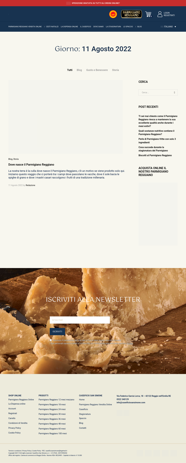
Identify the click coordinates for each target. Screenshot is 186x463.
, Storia (15, 159)
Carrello (11, 418)
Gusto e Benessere (97, 69)
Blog (139, 26)
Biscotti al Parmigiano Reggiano (155, 155)
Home (82, 400)
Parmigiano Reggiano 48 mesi (52, 424)
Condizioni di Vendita (17, 423)
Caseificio (83, 409)
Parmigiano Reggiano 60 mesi (52, 429)
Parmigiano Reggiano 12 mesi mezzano (56, 400)
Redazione (30, 185)
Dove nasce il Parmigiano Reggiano (31, 164)
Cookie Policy (14, 433)
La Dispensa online (69, 26)
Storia (115, 69)
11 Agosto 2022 (15, 185)
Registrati (169, 15)
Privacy (129, 343)
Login (163, 13)
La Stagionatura (113, 26)
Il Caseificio (85, 26)
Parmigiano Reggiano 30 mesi (52, 414)
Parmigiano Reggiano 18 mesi (52, 404)
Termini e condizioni (15, 451)
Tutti (69, 69)
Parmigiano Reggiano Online (21, 400)
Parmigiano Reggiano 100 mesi (53, 433)
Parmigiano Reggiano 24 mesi (52, 409)
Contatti (82, 428)
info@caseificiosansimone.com (131, 402)
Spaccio (82, 418)
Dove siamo (98, 26)
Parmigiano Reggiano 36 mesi (52, 419)
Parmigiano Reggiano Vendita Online (95, 404)
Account (12, 408)
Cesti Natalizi (52, 26)
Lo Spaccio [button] (128, 26)
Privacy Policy (14, 428)
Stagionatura (85, 414)
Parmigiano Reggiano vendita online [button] (25, 26)
